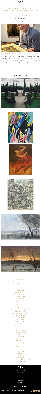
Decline (30, 391)
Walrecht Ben (20, 344)
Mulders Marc (20, 296)
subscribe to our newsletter (20, 386)
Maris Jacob (20, 302)
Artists (20, 21)
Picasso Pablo (20, 357)
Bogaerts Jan (20, 300)
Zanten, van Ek (20, 349)
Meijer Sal (20, 321)
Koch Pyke (20, 351)
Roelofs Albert (20, 328)
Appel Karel (20, 307)
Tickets (35, 1)
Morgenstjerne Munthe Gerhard (20, 323)
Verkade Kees (20, 334)
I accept (36, 391)
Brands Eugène (20, 288)
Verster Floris (20, 336)
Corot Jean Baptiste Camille (20, 359)
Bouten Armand (20, 311)
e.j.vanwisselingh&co (25, 5)
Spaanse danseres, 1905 (21, 177)
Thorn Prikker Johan (20, 330)
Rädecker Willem (20, 326)
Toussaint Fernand (20, 332)
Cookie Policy (20, 382)
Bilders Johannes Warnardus (20, 309)
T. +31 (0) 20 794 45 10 (20, 372)
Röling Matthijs (20, 292)
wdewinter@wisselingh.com (8, 69)
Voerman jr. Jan (20, 340)
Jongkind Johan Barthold (20, 286)
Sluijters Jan (20, 284)
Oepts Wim (20, 305)
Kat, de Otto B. (20, 319)
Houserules (20, 378)
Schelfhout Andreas (20, 294)
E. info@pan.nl (20, 373)
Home (13, 5)
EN (39, 1)
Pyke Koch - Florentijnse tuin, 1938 (20, 110)
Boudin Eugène (20, 290)
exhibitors (17, 5)
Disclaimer (20, 380)
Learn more (16, 391)
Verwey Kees (20, 338)
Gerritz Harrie (20, 317)
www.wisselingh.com (6, 71)
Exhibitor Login (21, 376)
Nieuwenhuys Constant (20, 281)
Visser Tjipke (20, 342)
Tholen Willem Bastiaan (20, 361)
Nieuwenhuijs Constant (20, 313)
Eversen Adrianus (20, 315)
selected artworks (20, 18)
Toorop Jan (20, 355)
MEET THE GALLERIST (20, 15)
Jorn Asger (20, 353)
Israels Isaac (20, 279)
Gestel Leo (20, 298)
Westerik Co (20, 347)
